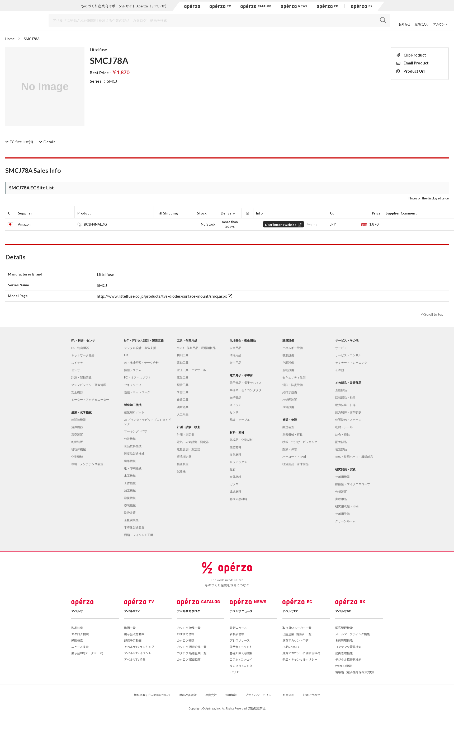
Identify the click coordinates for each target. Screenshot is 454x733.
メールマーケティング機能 (352, 634)
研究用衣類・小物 (346, 506)
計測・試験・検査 (188, 427)
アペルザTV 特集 (134, 659)
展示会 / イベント (241, 647)
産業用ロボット (134, 412)
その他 (339, 370)
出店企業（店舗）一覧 (296, 634)
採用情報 (231, 695)
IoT (126, 355)
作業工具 (182, 399)
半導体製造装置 (134, 527)
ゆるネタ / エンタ (241, 666)
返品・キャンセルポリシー (299, 659)
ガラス (234, 484)
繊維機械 (130, 461)
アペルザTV (132, 611)
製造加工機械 (132, 405)
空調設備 (288, 362)
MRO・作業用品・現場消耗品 (196, 347)
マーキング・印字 (135, 431)
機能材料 (235, 447)
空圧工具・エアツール (191, 370)
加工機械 (130, 490)
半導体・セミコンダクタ (246, 390)
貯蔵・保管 (289, 449)
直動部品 (341, 390)
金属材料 (235, 476)
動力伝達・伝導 (345, 405)
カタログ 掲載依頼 (189, 659)
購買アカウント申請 (295, 640)
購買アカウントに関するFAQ (301, 653)
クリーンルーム (345, 521)
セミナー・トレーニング (351, 362)
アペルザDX (343, 611)
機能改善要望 (188, 695)
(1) (19, 141)
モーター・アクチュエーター (90, 399)
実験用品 (341, 499)
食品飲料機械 (132, 446)
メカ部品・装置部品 (348, 382)
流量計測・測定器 (188, 449)
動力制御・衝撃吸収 (348, 412)
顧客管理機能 (344, 627)
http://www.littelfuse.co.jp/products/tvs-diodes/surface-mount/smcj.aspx (164, 296)
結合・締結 (342, 434)
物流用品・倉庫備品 (295, 464)
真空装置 (77, 434)
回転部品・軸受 (345, 397)
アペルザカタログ (188, 611)
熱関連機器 (78, 419)
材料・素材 (237, 432)
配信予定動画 (132, 640)
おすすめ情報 (185, 634)
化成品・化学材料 (241, 439)
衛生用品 (235, 362)
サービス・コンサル (348, 355)
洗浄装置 (130, 512)
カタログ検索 (80, 634)
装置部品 (341, 449)
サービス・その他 (346, 340)
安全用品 (235, 347)
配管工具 (182, 384)
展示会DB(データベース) (87, 653)
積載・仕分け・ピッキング (299, 441)
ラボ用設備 (342, 513)
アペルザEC (290, 611)
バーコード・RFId (294, 456)
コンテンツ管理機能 (348, 647)
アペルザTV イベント (137, 653)
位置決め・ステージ (348, 419)
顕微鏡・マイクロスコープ (352, 484)
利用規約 (288, 695)
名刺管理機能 (344, 640)
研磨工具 (182, 392)
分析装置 (341, 491)
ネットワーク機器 (82, 355)
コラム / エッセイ (241, 659)
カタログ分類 (185, 640)
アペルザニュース (241, 611)
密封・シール (344, 427)
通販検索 (77, 640)
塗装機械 (130, 505)
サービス (341, 347)
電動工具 (182, 362)
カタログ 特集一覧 (189, 627)
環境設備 (288, 407)
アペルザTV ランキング (139, 647)
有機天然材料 (238, 499)
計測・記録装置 (81, 377)
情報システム (132, 370)
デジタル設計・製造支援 (140, 347)
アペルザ (77, 611)
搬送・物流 (289, 419)
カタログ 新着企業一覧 (191, 653)
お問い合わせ (311, 695)
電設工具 (182, 377)
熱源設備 (288, 355)
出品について (291, 647)
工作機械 (130, 483)
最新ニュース (238, 627)
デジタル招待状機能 (348, 659)
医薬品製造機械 (134, 453)
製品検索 (77, 627)
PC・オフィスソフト (137, 377)
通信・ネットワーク (137, 392)
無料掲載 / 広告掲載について (152, 695)
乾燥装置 (77, 441)
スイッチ (77, 362)
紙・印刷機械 (132, 468)
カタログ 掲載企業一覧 (191, 647)
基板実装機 (131, 520)
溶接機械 (130, 497)
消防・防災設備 (292, 384)
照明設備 (288, 370)
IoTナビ (235, 672)
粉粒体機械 (78, 449)
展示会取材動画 (134, 634)
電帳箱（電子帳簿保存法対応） (355, 672)
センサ (75, 370)
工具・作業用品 (187, 340)
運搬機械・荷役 (292, 434)
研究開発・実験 (345, 469)
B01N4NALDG (95, 224)
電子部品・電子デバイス (246, 382)
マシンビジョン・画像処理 (88, 384)
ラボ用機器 (342, 476)
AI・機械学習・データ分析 (141, 362)
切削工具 (182, 355)
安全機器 (77, 392)
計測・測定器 (185, 434)
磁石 (232, 469)
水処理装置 (289, 399)
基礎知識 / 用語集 (241, 653)
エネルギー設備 (292, 347)
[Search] (219, 20)
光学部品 (235, 397)
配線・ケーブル (240, 419)
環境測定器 (184, 456)
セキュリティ (132, 384)
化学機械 (77, 456)
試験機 (181, 471)
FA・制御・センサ (83, 340)
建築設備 (288, 340)
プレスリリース (240, 640)
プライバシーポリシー (259, 695)
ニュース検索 (79, 647)
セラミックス (238, 462)
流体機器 (77, 427)
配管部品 (341, 441)
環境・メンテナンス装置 (87, 464)
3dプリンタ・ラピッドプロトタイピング (147, 422)
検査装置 (182, 464)
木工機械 (130, 475)
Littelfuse (98, 49)
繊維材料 (235, 491)
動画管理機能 (344, 653)
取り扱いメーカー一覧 (296, 627)
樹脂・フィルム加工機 (138, 534)
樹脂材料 (235, 454)
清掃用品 (235, 355)
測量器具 (182, 407)
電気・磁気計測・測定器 (193, 441)
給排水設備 (289, 392)
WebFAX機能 (343, 666)
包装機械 (130, 438)
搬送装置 (288, 427)
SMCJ (112, 81)
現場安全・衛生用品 (243, 340)
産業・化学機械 (81, 412)
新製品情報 (237, 634)
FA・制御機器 (80, 347)
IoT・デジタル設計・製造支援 (144, 340)
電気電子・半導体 (241, 375)
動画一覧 (130, 627)
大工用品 (182, 414)
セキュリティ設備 (294, 377)
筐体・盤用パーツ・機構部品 (354, 456)
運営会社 (211, 695)
